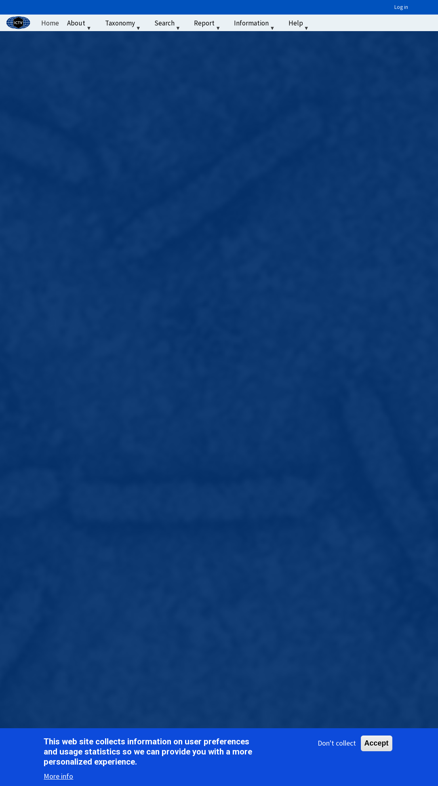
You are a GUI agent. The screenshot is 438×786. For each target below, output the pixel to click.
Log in (401, 7)
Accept (376, 743)
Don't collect (337, 743)
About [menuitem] (80, 25)
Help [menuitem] (299, 25)
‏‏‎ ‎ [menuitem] (323, 23)
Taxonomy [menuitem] (124, 25)
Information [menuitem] (255, 25)
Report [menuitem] (208, 25)
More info (58, 776)
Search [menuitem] (168, 25)
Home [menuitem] (50, 23)
